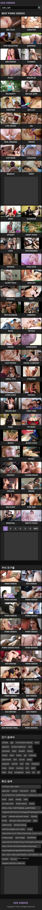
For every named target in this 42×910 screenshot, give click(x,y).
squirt (11, 799)
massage (32, 755)
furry (10, 772)
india (25, 799)
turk (27, 768)
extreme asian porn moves (19, 816)
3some (4, 755)
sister (14, 751)
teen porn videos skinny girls (20, 821)
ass (33, 772)
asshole (14, 764)
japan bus (5, 791)
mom (37, 742)
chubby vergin (7, 838)
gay (12, 742)
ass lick (21, 759)
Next (36, 528)
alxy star (14, 859)
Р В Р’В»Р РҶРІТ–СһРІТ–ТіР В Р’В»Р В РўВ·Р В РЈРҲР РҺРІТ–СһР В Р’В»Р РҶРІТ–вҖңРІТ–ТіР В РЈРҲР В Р (18, 787)
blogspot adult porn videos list (13, 863)
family (33, 791)
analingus (35, 764)
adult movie (6, 759)
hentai (11, 768)
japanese (5, 747)
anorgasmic (19, 772)
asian (12, 755)
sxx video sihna (7, 804)
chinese (5, 742)
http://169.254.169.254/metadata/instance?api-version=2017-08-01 (19, 846)
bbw (27, 764)
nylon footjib (20, 838)
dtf (38, 772)
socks (4, 816)
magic (30, 829)
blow (4, 772)
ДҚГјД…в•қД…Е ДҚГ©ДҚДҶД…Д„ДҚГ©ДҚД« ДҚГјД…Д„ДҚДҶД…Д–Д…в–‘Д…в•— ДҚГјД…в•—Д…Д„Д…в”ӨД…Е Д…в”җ (20, 808)
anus (28, 772)
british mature (21, 804)
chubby (18, 799)
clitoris (18, 755)
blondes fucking (20, 825)
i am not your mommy (24, 742)
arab (30, 747)
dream (31, 804)
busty (4, 768)
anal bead (6, 751)
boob (4, 799)
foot (15, 759)
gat (25, 755)
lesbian (30, 751)
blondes (34, 816)
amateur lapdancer (19, 747)
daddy (29, 759)
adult (33, 768)
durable (5, 859)
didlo (35, 821)
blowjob (22, 751)
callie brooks (6, 825)
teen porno (24, 791)
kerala (4, 821)
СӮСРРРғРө (31, 838)
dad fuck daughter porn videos (13, 829)
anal (21, 764)
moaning (19, 768)
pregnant (5, 764)
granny (14, 791)
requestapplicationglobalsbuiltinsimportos (17, 850)
